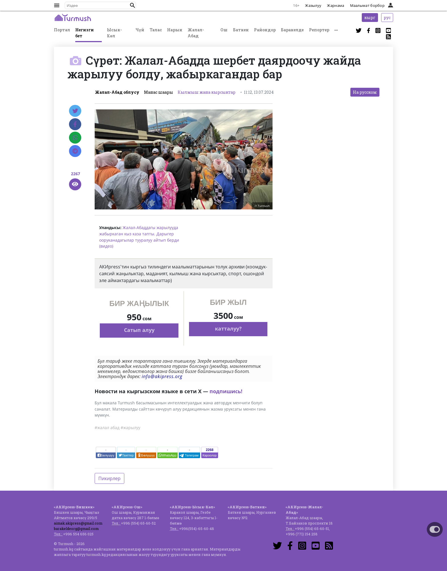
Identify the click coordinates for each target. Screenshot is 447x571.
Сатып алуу (139, 330)
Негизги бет (84, 32)
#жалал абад (107, 427)
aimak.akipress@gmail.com (78, 523)
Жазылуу (313, 5)
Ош (223, 29)
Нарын (174, 29)
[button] (132, 5)
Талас (156, 29)
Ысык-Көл (114, 32)
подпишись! (226, 391)
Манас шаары (158, 92)
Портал (62, 29)
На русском (365, 92)
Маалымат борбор (367, 5)
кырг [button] (369, 17)
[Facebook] (75, 124)
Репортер (319, 29)
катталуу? (228, 328)
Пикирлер (109, 478)
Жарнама (335, 5)
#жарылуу (130, 427)
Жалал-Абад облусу (117, 92)
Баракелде (292, 29)
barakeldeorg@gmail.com (76, 528)
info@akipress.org (162, 376)
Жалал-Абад (196, 32)
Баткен (241, 29)
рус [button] (387, 17)
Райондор (265, 29)
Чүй (139, 29)
